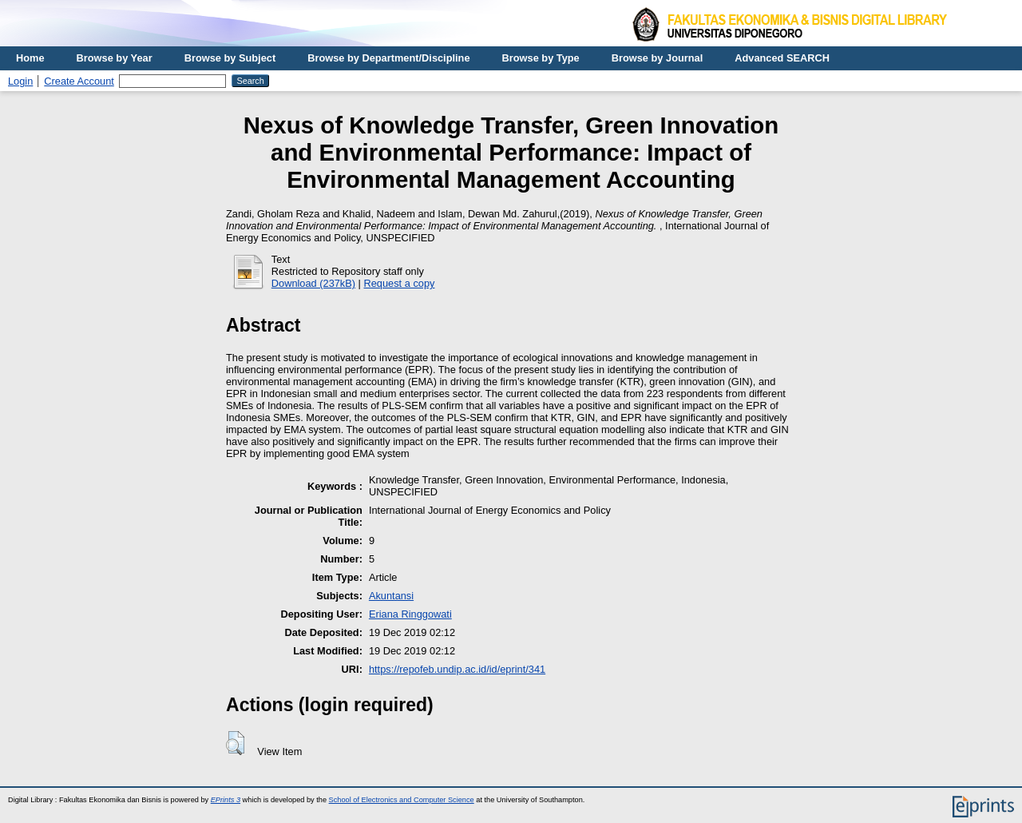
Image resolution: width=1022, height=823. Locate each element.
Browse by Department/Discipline (388, 58)
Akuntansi (391, 596)
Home (30, 58)
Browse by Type (541, 58)
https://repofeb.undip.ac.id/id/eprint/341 (457, 669)
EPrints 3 (225, 800)
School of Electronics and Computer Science (401, 800)
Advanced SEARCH (782, 58)
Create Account (79, 81)
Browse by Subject (230, 58)
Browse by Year (115, 58)
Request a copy (399, 283)
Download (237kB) (313, 283)
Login (20, 81)
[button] (235, 743)
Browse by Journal (657, 58)
